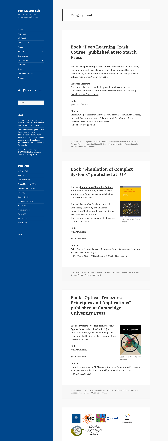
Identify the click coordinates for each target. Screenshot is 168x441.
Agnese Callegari (93, 141)
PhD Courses (23, 60)
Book (20, 175)
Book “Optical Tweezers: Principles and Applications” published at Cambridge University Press (101, 305)
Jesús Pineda (125, 144)
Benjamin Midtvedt (118, 141)
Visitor (20, 223)
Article (20, 171)
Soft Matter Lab (29, 11)
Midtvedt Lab (23, 42)
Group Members (24, 184)
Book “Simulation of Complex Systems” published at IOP (102, 171)
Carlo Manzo (132, 141)
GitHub (86, 221)
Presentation (23, 201)
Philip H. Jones (83, 393)
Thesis (20, 214)
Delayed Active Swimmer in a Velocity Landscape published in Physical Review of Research (31, 123)
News (20, 69)
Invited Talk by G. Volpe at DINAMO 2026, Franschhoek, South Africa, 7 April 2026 (29, 152)
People (20, 47)
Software (21, 65)
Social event (23, 210)
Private (21, 78)
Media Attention (24, 188)
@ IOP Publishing (79, 231)
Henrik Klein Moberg (111, 144)
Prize (20, 205)
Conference (22, 180)
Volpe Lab (22, 34)
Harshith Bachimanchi (93, 144)
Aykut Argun (89, 190)
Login (20, 234)
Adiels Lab (22, 38)
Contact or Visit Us (25, 73)
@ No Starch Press (79, 104)
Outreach (21, 197)
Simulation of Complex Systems (96, 187)
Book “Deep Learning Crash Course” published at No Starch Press (104, 52)
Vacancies (22, 218)
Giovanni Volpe (77, 144)
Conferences (23, 56)
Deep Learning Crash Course (95, 66)
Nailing (21, 192)
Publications (23, 51)
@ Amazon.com (78, 238)
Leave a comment (87, 146)
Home (20, 29)
